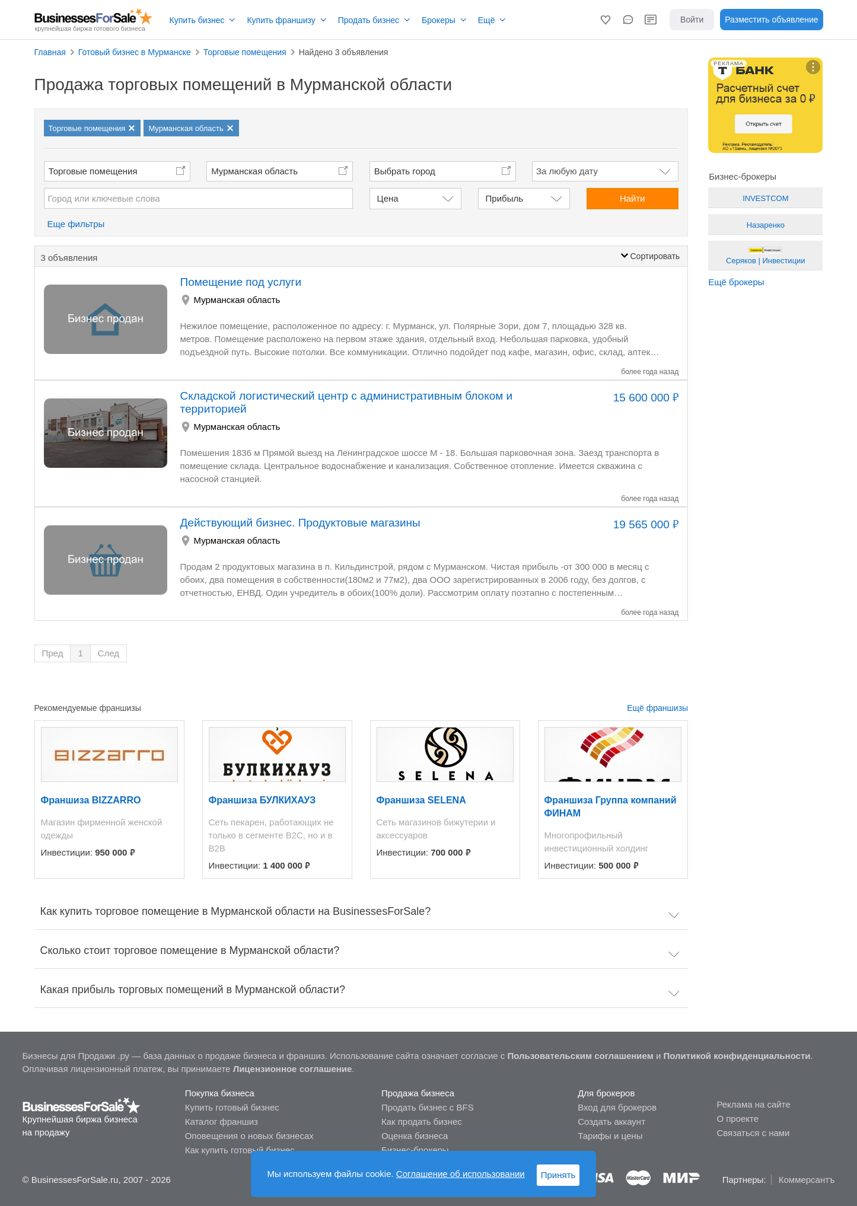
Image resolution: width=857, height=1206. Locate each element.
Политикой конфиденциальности (737, 1056)
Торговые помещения (93, 171)
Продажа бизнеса (417, 1093)
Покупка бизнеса (219, 1093)
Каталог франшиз (221, 1121)
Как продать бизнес (421, 1121)
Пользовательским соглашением (580, 1056)
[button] (605, 19)
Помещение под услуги (241, 282)
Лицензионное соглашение (292, 1069)
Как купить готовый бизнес (240, 1150)
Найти (632, 198)
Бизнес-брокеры (415, 1150)
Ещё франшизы (657, 708)
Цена (388, 198)
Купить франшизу (281, 20)
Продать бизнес (368, 20)
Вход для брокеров (617, 1107)
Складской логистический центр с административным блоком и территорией (346, 402)
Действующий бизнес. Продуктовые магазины (300, 522)
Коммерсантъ (807, 1180)
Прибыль (504, 198)
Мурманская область (254, 171)
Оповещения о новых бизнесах (249, 1136)
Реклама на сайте (753, 1104)
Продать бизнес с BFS (427, 1107)
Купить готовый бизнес (232, 1107)
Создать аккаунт (611, 1121)
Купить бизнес (197, 20)
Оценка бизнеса (414, 1136)
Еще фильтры (76, 224)
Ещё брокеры (736, 282)
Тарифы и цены (610, 1136)
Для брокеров (606, 1093)
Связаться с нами (752, 1133)
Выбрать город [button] (404, 171)
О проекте (737, 1119)
